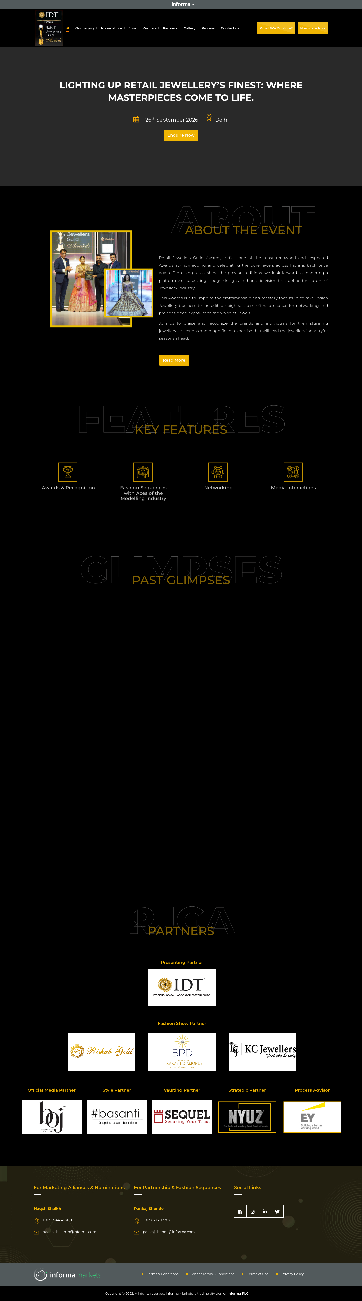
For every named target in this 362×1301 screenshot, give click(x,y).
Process (208, 28)
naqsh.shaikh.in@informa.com (69, 1232)
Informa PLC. (238, 1293)
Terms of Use (257, 1274)
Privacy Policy (293, 1274)
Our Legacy (85, 28)
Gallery (190, 28)
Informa (181, 4)
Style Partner (117, 1090)
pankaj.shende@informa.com (169, 1232)
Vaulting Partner (182, 1090)
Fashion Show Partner (182, 1023)
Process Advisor (312, 1090)
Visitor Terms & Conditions (213, 1274)
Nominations (111, 28)
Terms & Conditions (162, 1274)
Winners (150, 28)
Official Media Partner (52, 1090)
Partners (170, 28)
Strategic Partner (247, 1090)
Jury (132, 28)
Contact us (230, 28)
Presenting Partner (182, 962)
